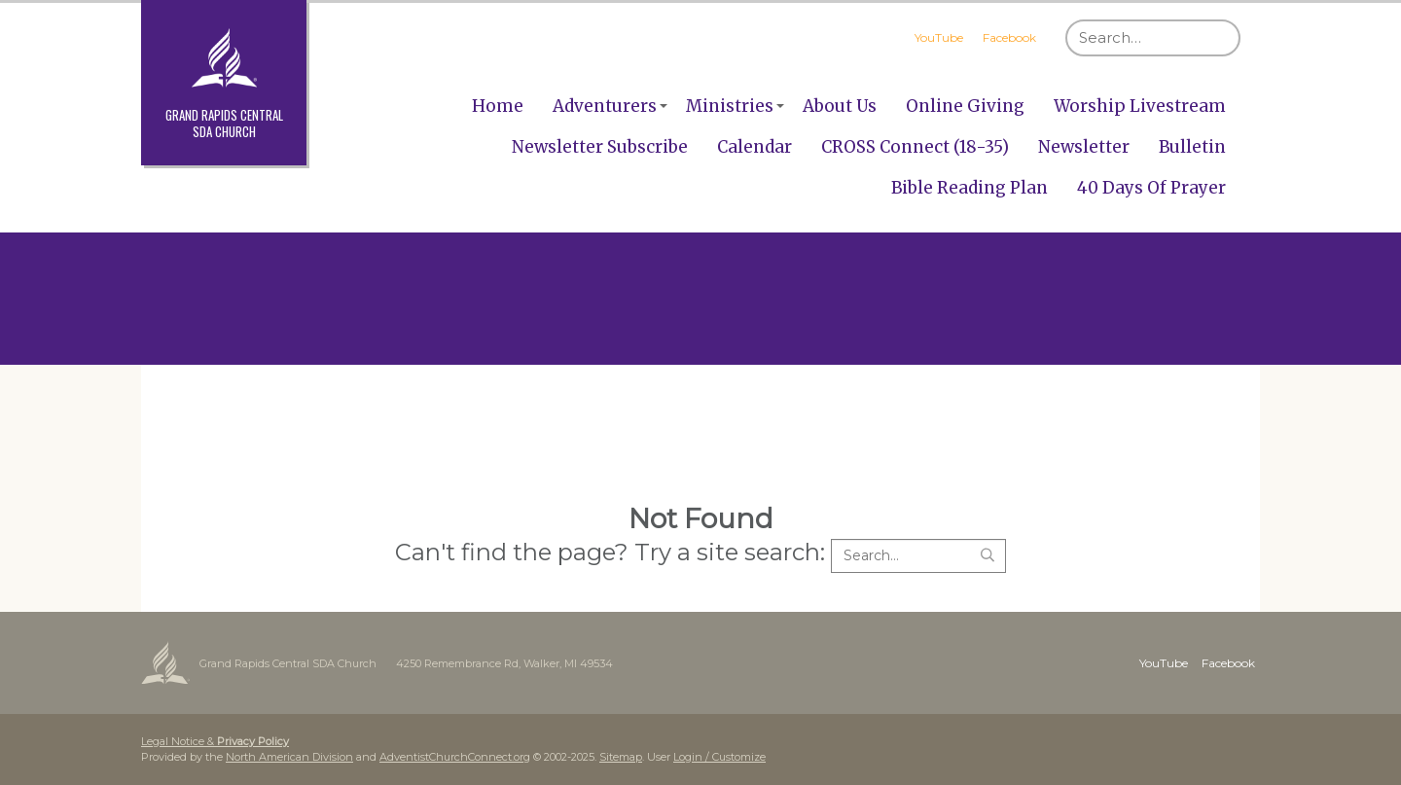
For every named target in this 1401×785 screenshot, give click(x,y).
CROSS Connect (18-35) (915, 147)
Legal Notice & (215, 741)
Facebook (1009, 37)
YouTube (939, 37)
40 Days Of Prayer (1151, 187)
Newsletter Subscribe (600, 147)
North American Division (289, 757)
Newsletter (1084, 147)
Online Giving (965, 106)
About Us (840, 106)
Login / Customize (719, 757)
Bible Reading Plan (969, 187)
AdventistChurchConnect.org (454, 757)
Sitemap (620, 757)
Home (497, 106)
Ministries (729, 106)
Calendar (754, 147)
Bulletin (1192, 147)
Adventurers (605, 106)
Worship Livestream (1140, 106)
